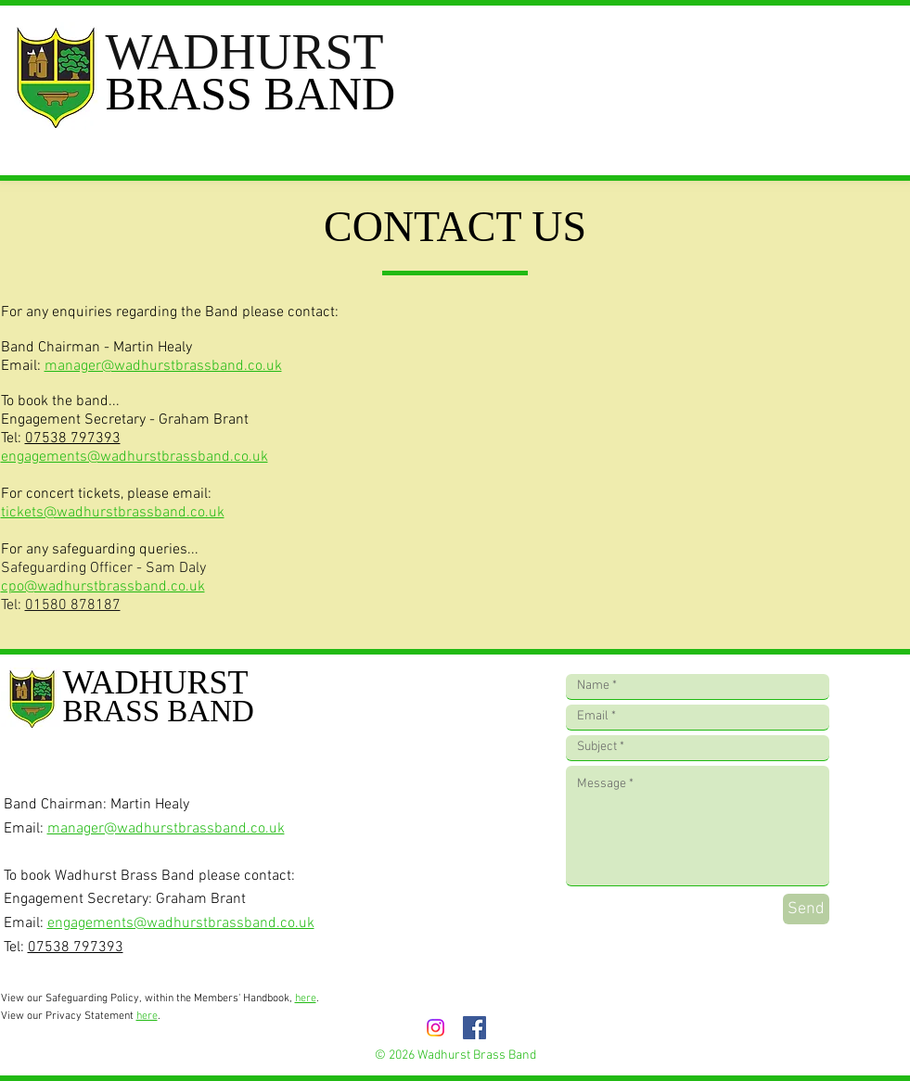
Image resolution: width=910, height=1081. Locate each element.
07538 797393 (73, 438)
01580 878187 (73, 605)
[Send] (806, 909)
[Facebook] (474, 1027)
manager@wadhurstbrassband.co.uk (163, 366)
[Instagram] (435, 1027)
